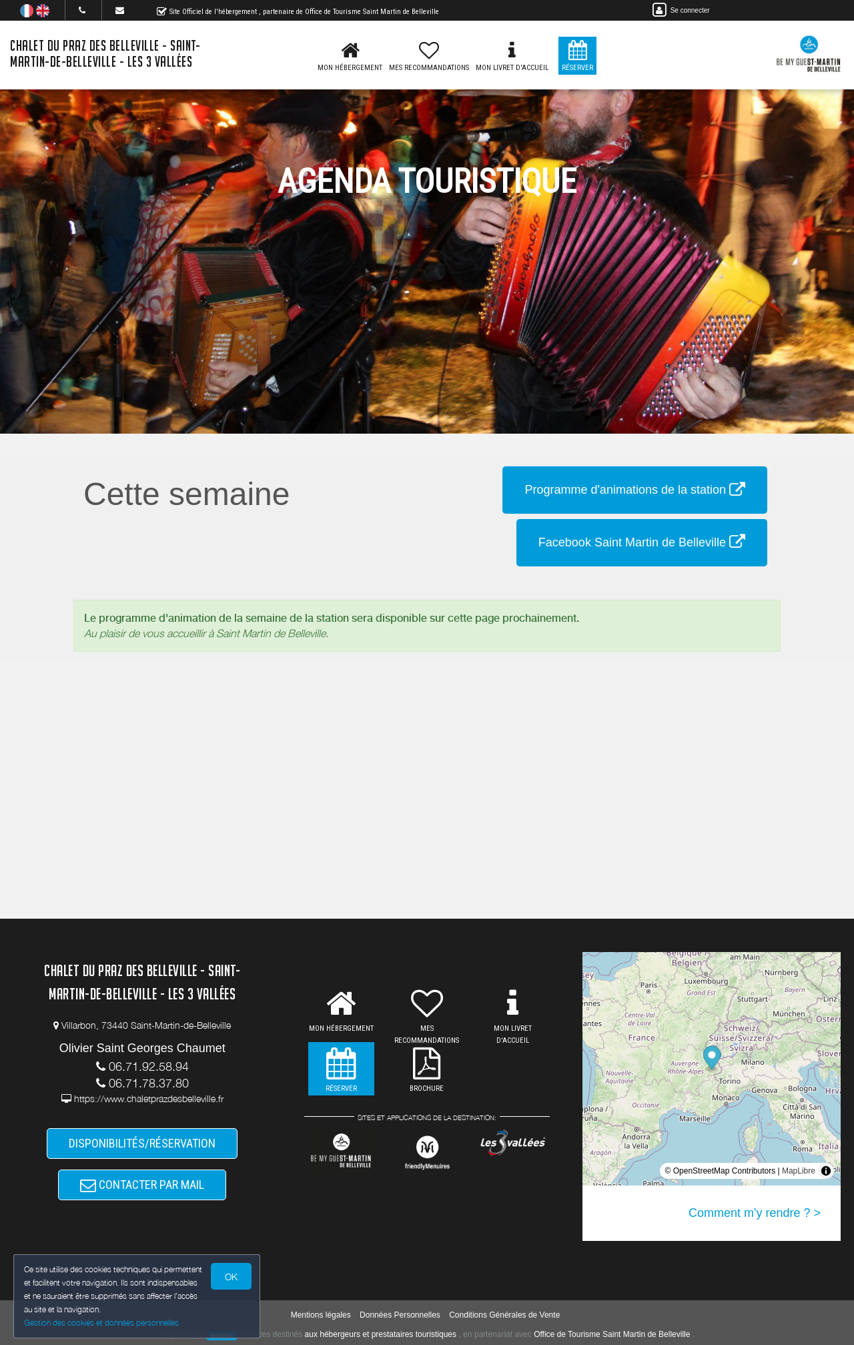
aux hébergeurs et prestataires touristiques (380, 1334)
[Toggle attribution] (826, 1171)
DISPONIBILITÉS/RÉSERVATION (142, 1143)
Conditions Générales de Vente (504, 1315)
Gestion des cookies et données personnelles (101, 1323)
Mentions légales (321, 1315)
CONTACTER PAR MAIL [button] (142, 1185)
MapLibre (798, 1171)
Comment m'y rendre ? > (755, 1213)
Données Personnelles (400, 1315)
